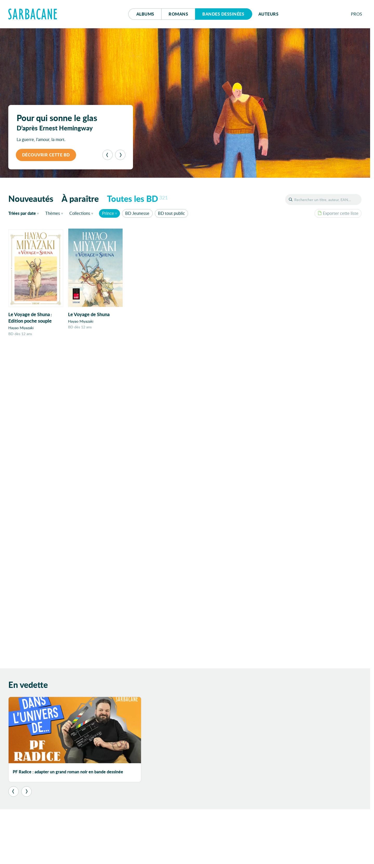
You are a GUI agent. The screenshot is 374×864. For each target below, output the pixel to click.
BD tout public (171, 213)
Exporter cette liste (338, 213)
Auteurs (268, 14)
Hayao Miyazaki (21, 327)
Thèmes (52, 213)
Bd (223, 14)
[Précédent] (107, 155)
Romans (178, 14)
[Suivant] (120, 155)
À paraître (80, 198)
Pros (356, 14)
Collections (79, 213)
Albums (145, 14)
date (24, 213)
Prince (108, 213)
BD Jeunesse (137, 213)
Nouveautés (30, 198)
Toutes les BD (137, 198)
